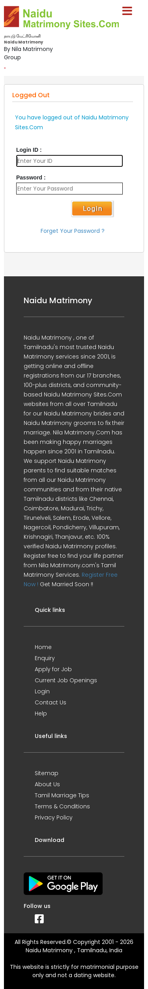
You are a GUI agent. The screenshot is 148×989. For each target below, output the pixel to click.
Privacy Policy (54, 817)
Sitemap (46, 773)
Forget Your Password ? (73, 231)
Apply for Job (53, 669)
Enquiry (45, 658)
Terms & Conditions (62, 806)
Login (42, 691)
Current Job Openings (66, 680)
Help (41, 713)
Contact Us (50, 702)
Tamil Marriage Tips (62, 795)
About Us (47, 784)
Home (43, 647)
